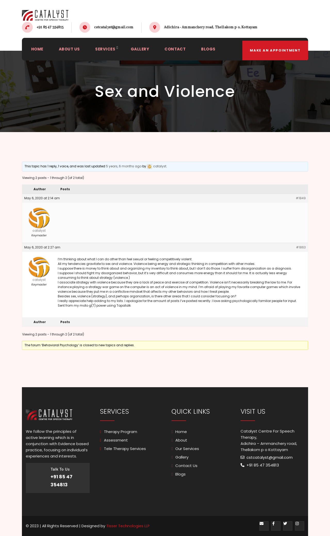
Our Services (187, 448)
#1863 (301, 247)
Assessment (116, 440)
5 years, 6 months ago (124, 166)
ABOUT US (70, 50)
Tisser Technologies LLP (128, 526)
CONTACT (178, 50)
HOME (37, 50)
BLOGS (212, 50)
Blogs (180, 474)
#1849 (301, 198)
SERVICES (107, 50)
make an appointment (274, 50)
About (181, 440)
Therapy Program (120, 431)
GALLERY (142, 50)
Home (181, 431)
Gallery (181, 457)
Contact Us (186, 465)
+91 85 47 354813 (50, 27)
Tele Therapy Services (125, 448)
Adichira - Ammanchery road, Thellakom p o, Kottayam (211, 27)
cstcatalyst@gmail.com (113, 27)
